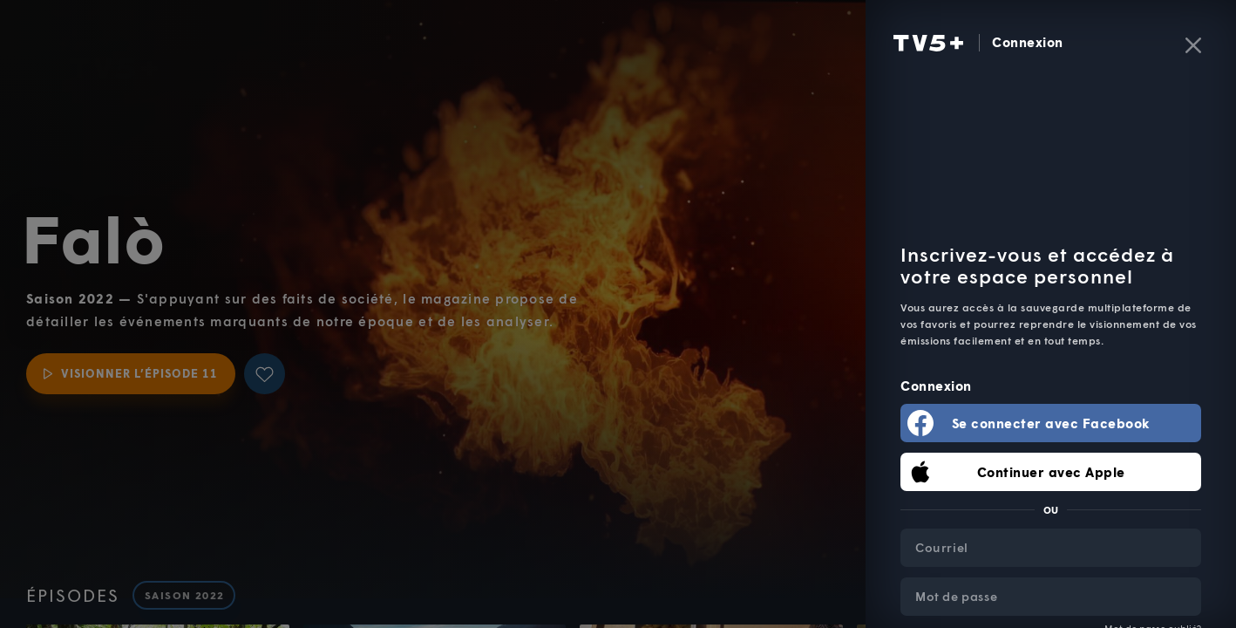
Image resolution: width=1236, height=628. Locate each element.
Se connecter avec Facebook (1051, 423)
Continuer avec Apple (1051, 472)
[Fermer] (1193, 45)
